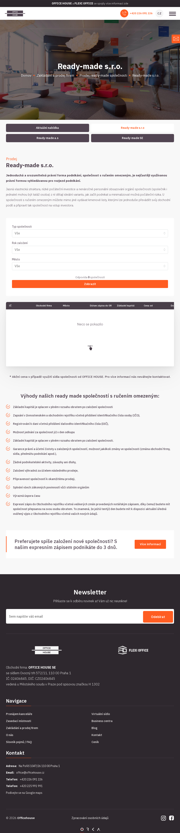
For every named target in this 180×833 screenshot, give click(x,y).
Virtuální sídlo (100, 713)
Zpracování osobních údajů (90, 817)
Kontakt (96, 734)
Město (16, 259)
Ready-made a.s (47, 138)
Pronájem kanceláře (19, 713)
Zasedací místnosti (18, 720)
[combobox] (90, 233)
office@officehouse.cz (30, 772)
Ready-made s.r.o (132, 128)
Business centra (101, 720)
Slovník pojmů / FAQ (19, 741)
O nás (9, 734)
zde (126, 3)
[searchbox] (88, 233)
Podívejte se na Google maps (24, 792)
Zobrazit (90, 284)
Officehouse (26, 817)
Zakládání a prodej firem (22, 727)
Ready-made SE (132, 138)
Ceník (95, 741)
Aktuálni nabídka (47, 128)
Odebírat (158, 616)
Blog (94, 727)
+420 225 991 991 (31, 785)
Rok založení (20, 243)
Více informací (150, 544)
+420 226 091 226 (141, 13)
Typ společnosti (22, 226)
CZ (159, 13)
